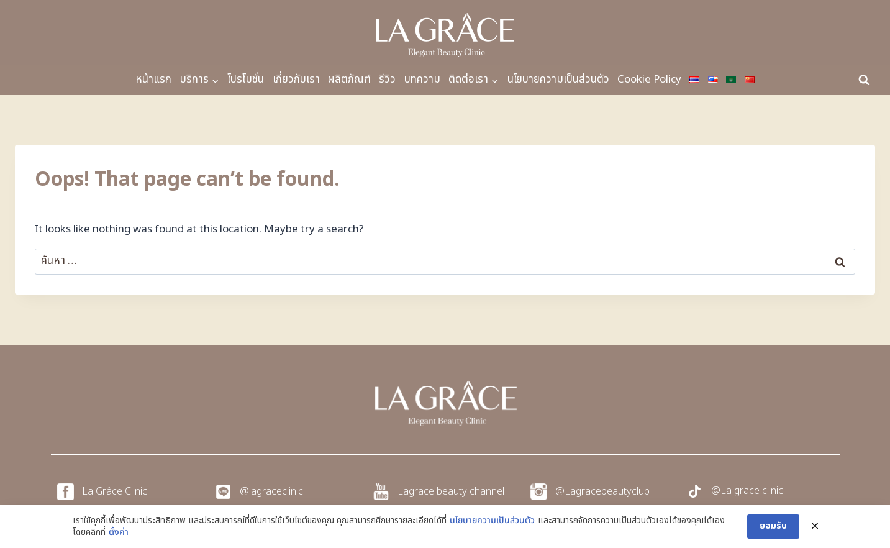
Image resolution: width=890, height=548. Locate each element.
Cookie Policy (649, 79)
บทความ (422, 79)
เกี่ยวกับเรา (296, 79)
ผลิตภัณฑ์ (349, 79)
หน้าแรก (153, 79)
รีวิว (387, 79)
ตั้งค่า (119, 532)
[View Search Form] (864, 80)
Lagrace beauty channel (450, 491)
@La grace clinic (747, 490)
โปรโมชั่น (245, 79)
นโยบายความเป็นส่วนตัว (558, 79)
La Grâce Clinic (114, 491)
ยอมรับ (773, 525)
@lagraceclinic (271, 491)
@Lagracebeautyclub (602, 491)
